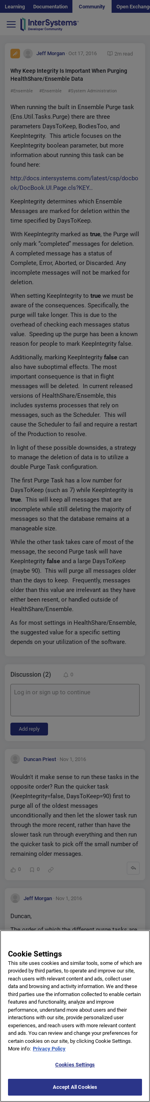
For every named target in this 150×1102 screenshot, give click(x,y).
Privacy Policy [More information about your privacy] (49, 1057)
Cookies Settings (75, 1073)
